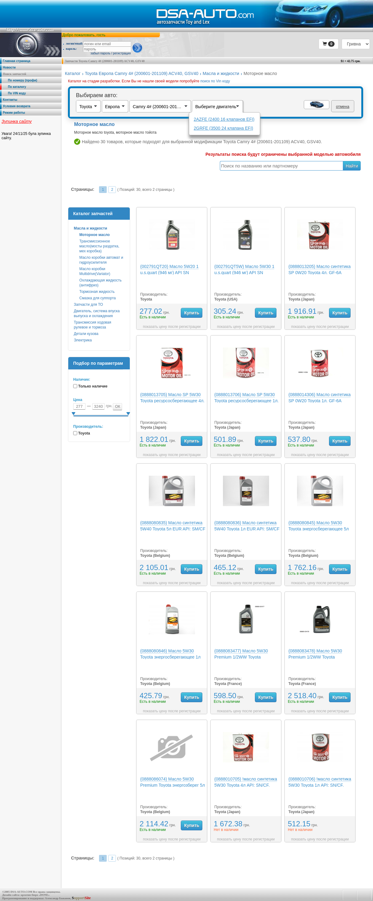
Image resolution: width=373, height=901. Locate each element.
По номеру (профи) (20, 80)
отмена (342, 106)
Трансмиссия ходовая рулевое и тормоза (92, 324)
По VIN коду (14, 93)
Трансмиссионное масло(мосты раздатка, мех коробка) (99, 246)
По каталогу (14, 87)
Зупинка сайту (17, 121)
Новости (9, 67)
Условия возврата (16, 106)
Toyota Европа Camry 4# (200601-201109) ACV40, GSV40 (141, 73)
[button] (329, 44)
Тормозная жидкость (97, 291)
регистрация (122, 53)
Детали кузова (86, 334)
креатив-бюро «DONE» (35, 894)
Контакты (10, 99)
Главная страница (16, 61)
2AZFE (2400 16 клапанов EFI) (224, 119)
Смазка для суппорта (97, 298)
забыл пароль (100, 53)
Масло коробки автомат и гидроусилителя (101, 260)
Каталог (73, 73)
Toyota (84, 433)
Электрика (83, 340)
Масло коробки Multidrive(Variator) (94, 271)
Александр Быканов (57, 898)
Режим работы (14, 112)
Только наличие (92, 386)
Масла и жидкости (221, 73)
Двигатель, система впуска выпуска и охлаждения (97, 313)
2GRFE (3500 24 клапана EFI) (223, 128)
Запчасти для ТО (88, 304)
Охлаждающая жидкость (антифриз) (100, 282)
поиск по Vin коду (215, 81)
